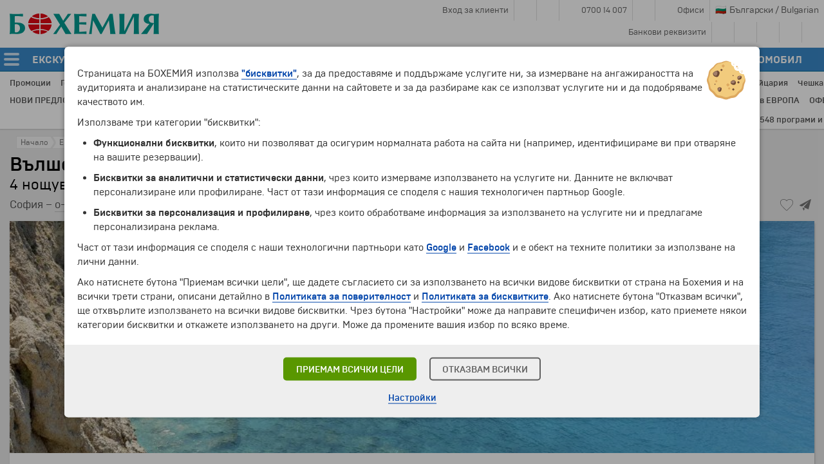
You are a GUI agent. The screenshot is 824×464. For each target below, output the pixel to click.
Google (441, 247)
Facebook (488, 247)
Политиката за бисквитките (485, 296)
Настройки (412, 397)
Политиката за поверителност (341, 296)
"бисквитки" (269, 73)
